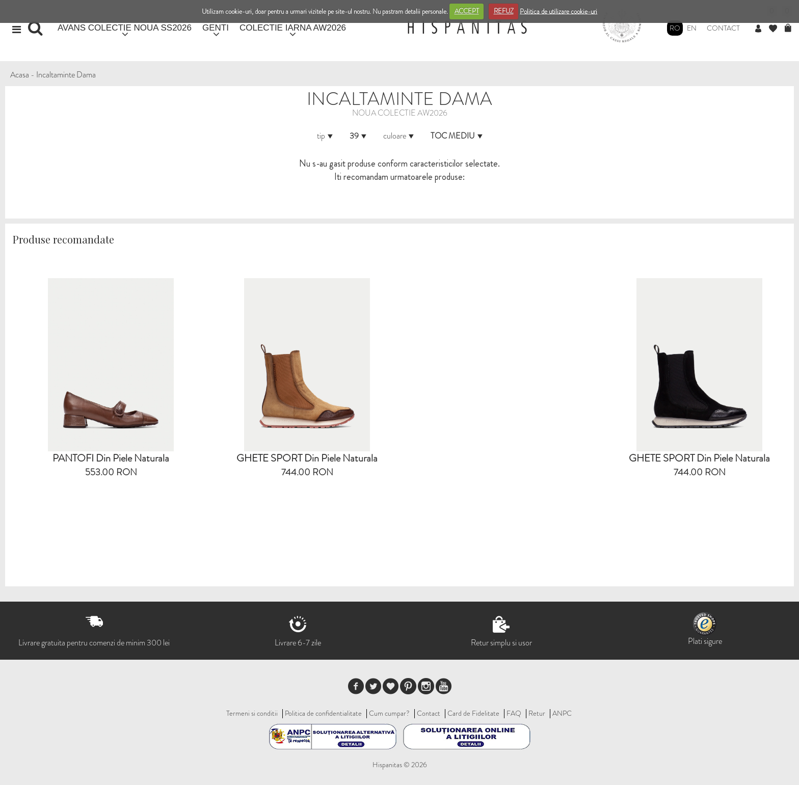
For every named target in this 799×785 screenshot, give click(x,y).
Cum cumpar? (389, 713)
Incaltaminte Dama (66, 74)
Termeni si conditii (252, 713)
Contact (723, 28)
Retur (536, 713)
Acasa (19, 74)
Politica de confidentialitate (323, 713)
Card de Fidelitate (473, 713)
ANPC (562, 713)
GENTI (215, 28)
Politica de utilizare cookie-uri (558, 11)
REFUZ (504, 11)
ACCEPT (467, 11)
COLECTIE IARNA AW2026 (292, 28)
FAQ (514, 713)
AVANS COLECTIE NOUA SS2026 (125, 28)
